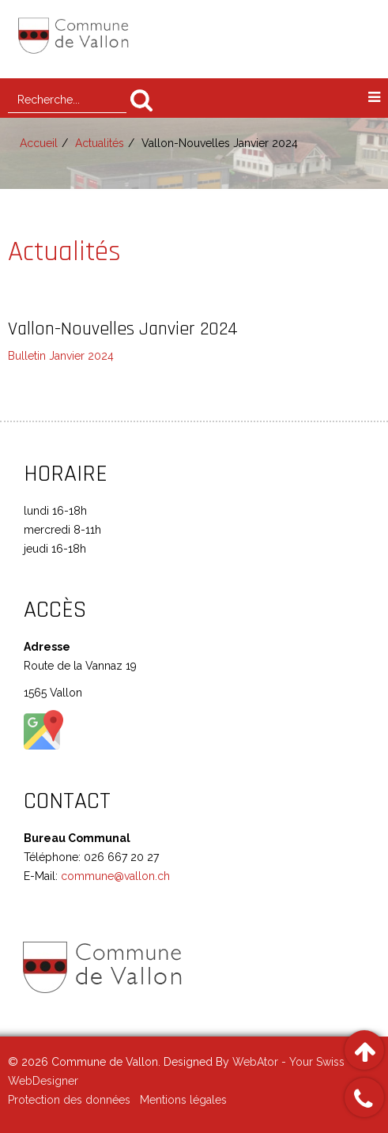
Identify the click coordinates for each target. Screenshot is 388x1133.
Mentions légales (183, 1099)
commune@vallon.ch (114, 876)
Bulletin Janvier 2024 (61, 355)
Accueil (39, 143)
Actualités (99, 143)
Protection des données (69, 1099)
